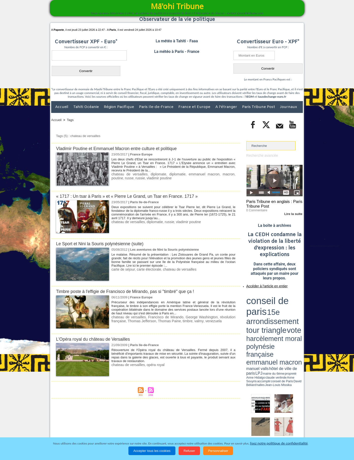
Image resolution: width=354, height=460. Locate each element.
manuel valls (278, 308)
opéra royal (151, 365)
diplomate (153, 174)
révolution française (220, 317)
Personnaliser (218, 451)
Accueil (62, 107)
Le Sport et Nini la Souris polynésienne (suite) (103, 243)
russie (125, 178)
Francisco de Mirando (159, 317)
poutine (229, 174)
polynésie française (286, 304)
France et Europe (194, 107)
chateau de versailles (127, 174)
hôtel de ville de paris (293, 308)
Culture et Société (128, 428)
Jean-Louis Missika (277, 312)
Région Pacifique (119, 107)
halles (268, 312)
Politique (71, 428)
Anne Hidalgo (270, 310)
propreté (263, 310)
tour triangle (280, 300)
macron (216, 174)
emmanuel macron (194, 174)
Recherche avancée (260, 155)
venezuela (189, 320)
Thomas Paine (149, 320)
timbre (165, 320)
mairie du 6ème (255, 310)
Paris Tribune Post (259, 107)
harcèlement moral (259, 304)
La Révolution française (235, 428)
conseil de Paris (251, 312)
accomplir (298, 310)
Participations (265, 428)
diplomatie (170, 174)
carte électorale (145, 269)
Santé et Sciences (187, 428)
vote (294, 300)
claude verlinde (280, 310)
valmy (176, 320)
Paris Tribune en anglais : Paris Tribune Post (271, 203)
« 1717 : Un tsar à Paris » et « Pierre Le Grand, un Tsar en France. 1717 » (133, 196)
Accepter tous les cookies (151, 451)
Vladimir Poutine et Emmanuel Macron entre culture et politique (121, 148)
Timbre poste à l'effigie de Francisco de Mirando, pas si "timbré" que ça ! (131, 291)
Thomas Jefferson (124, 320)
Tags (70, 120)
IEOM (250, 96)
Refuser (189, 451)
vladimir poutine (142, 178)
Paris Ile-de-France (156, 107)
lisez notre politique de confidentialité (279, 443)
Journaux (288, 107)
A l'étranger (226, 107)
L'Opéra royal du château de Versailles (96, 339)
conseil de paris (261, 295)
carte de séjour (121, 269)
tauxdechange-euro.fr (272, 96)
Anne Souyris (290, 310)
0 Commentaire (255, 208)
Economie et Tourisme (96, 428)
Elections (209, 428)
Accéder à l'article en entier (262, 284)
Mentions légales (289, 428)
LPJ (247, 310)
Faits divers (152, 428)
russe (115, 178)
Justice (167, 428)
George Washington (190, 317)
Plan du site (172, 417)
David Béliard (261, 312)
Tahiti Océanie (86, 107)
